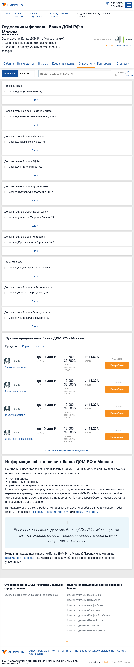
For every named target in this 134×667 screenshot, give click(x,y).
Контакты (57, 650)
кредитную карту (87, 512)
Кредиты (11, 346)
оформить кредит (44, 512)
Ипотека (40, 346)
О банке (8, 63)
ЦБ (107, 3)
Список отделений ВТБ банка (83, 600)
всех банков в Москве (19, 558)
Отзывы (122, 63)
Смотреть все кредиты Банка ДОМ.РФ (67, 450)
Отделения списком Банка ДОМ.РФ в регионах (31, 595)
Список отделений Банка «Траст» (86, 630)
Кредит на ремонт (14, 415)
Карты (26, 346)
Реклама (43, 650)
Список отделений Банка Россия (85, 620)
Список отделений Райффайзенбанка (88, 615)
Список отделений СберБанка (84, 595)
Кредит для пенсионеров (18, 438)
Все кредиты (25, 63)
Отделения (86, 63)
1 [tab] (67, 642)
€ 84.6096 (116, 6)
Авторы (121, 650)
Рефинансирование (15, 367)
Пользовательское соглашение (94, 650)
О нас (32, 650)
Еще (33, 99)
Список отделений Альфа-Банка (85, 605)
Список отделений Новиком (83, 625)
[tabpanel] (34, 590)
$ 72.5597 (116, 3)
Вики (69, 650)
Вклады (43, 63)
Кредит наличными (15, 391)
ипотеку (63, 512)
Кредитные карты (63, 63)
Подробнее (117, 365)
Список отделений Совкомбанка (85, 610)
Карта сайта (36, 653)
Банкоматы (104, 63)
